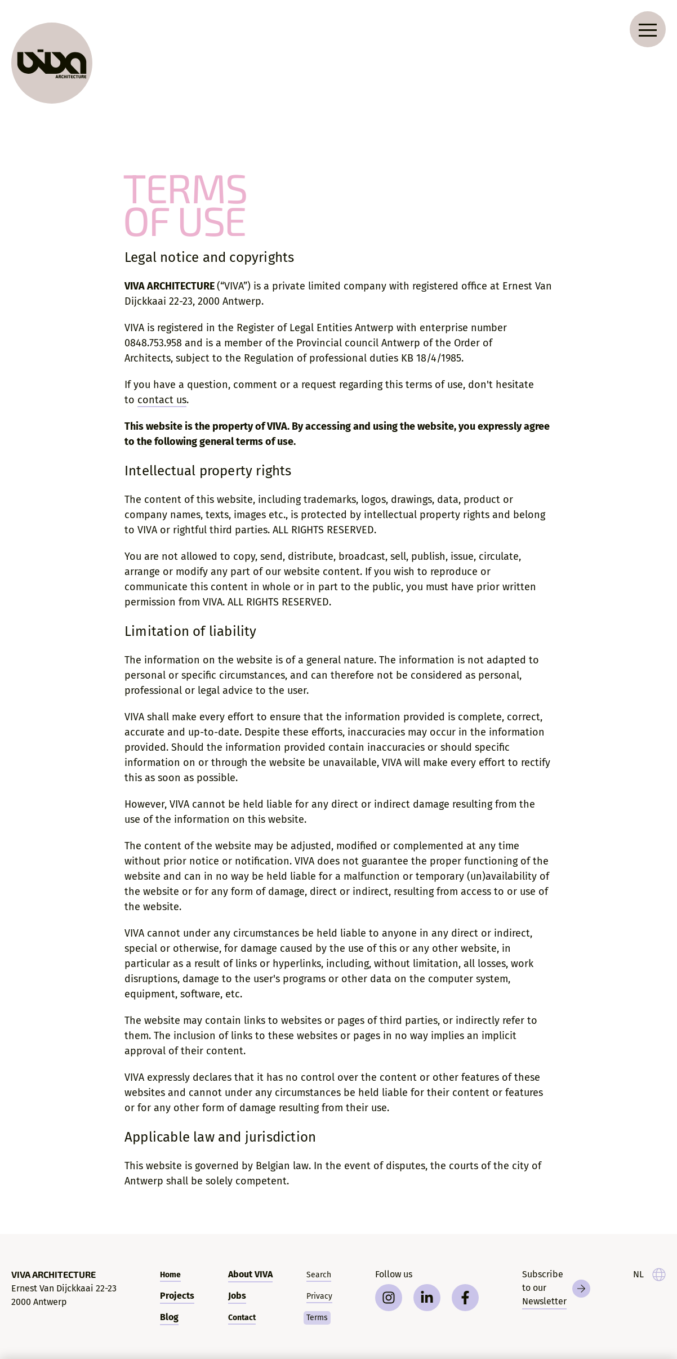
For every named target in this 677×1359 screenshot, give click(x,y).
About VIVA (250, 1274)
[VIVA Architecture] (51, 63)
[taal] (649, 1274)
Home (170, 1275)
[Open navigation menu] (648, 29)
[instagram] (388, 1297)
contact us (161, 400)
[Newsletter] (556, 1288)
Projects (177, 1295)
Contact (242, 1317)
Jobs (237, 1295)
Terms (317, 1317)
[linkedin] (426, 1297)
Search (318, 1275)
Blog (169, 1317)
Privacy (319, 1296)
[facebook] (465, 1297)
